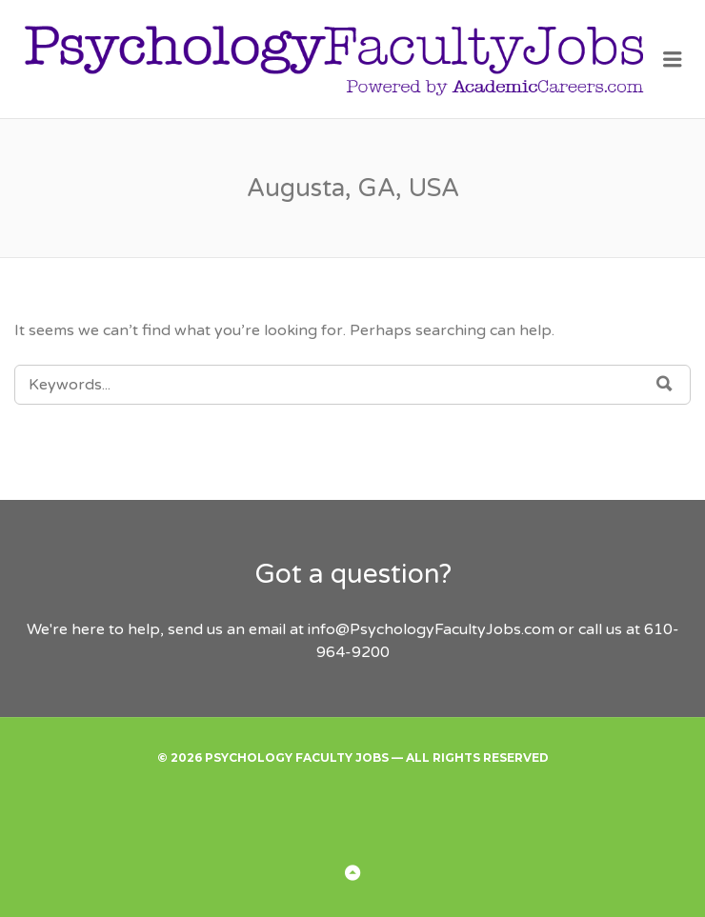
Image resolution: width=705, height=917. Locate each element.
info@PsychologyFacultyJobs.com (431, 629)
